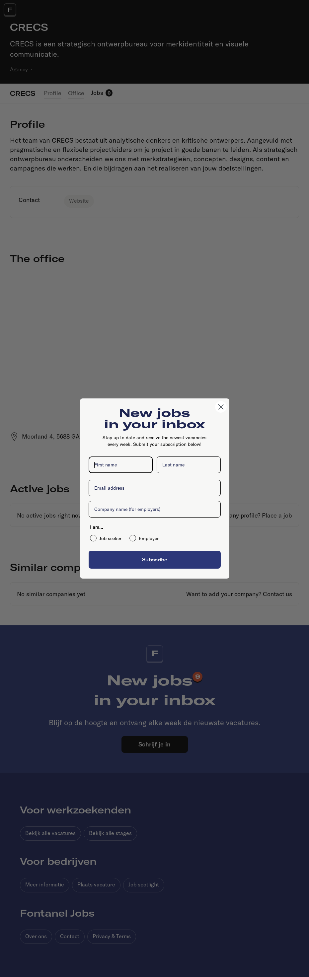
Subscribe (154, 559)
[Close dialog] (221, 407)
